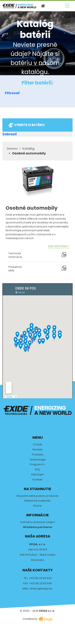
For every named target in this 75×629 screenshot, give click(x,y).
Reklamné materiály (37, 501)
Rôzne (37, 506)
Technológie (37, 459)
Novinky (38, 449)
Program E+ (37, 464)
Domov (12, 148)
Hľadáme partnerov (37, 527)
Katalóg (28, 148)
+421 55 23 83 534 (40, 578)
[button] (37, 93)
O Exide (37, 444)
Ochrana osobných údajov (37, 522)
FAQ (37, 469)
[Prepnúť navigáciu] (67, 5)
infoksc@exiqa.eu (40, 588)
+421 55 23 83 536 (40, 583)
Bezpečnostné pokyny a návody (37, 496)
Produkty (37, 454)
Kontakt (37, 479)
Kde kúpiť (37, 474)
